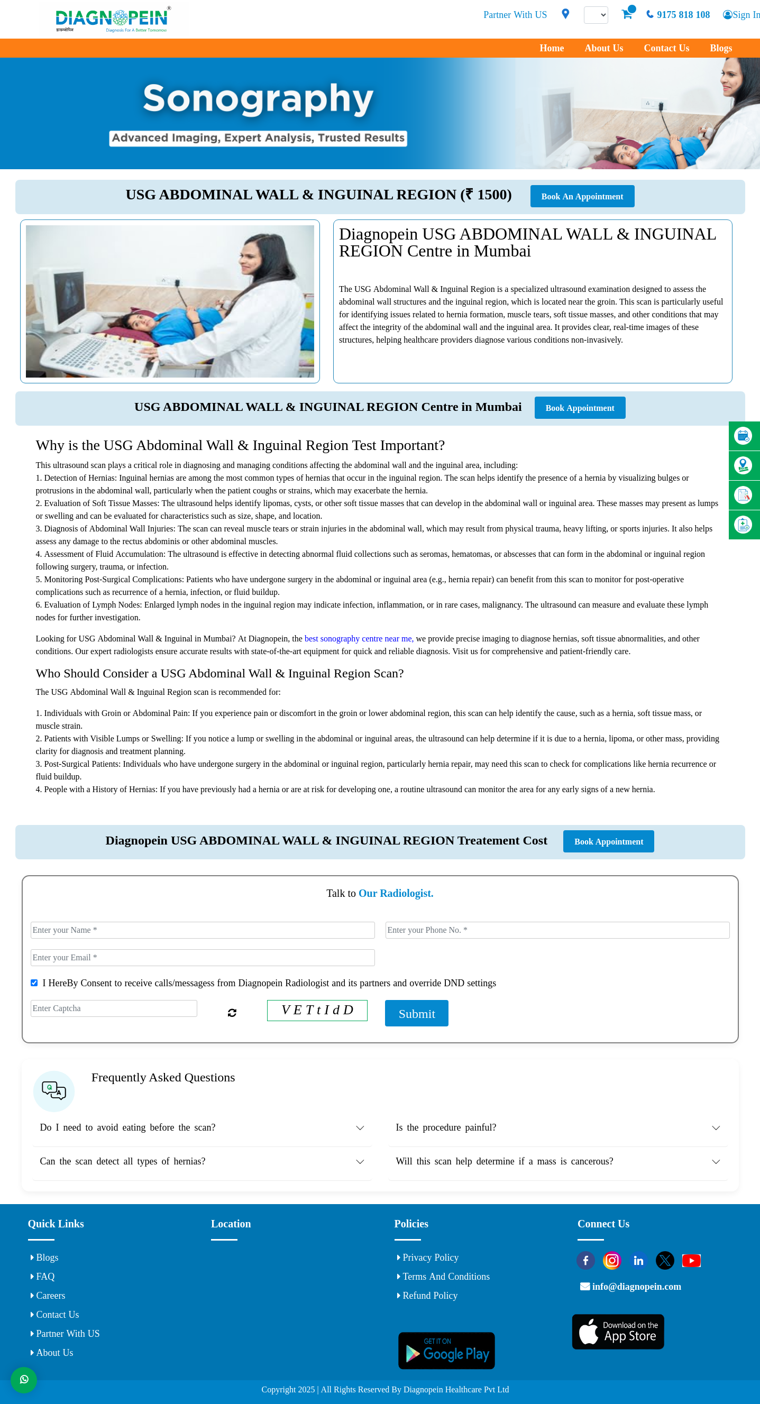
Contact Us (666, 48)
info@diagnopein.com (635, 1286)
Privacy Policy (428, 1257)
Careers (48, 1295)
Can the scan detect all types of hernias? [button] (123, 1161)
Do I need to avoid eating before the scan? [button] (128, 1127)
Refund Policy (427, 1295)
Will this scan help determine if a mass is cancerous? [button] (505, 1161)
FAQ (43, 1276)
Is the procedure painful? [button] (446, 1127)
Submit (417, 1013)
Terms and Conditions (443, 1276)
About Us (603, 48)
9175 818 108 (677, 14)
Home (551, 48)
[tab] (202, 1129)
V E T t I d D (317, 1009)
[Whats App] (24, 1380)
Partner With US (515, 15)
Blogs (721, 48)
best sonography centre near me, (360, 638)
